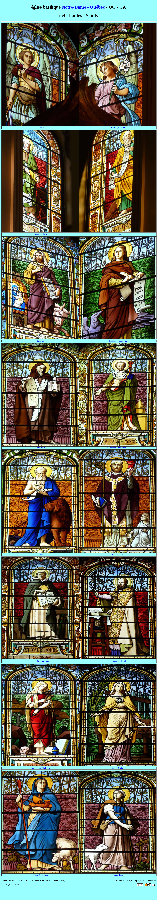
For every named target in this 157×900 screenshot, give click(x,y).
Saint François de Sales (117, 661)
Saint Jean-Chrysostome (117, 448)
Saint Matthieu (41, 234)
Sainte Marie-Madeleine (41, 768)
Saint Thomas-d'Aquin (40, 661)
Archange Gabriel (118, 127)
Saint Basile (41, 448)
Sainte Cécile (117, 768)
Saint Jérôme (40, 554)
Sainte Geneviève (40, 875)
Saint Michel (40, 127)
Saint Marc (117, 234)
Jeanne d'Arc (118, 875)
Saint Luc (41, 341)
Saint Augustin (118, 554)
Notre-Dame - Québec (83, 7)
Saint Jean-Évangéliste (118, 341)
